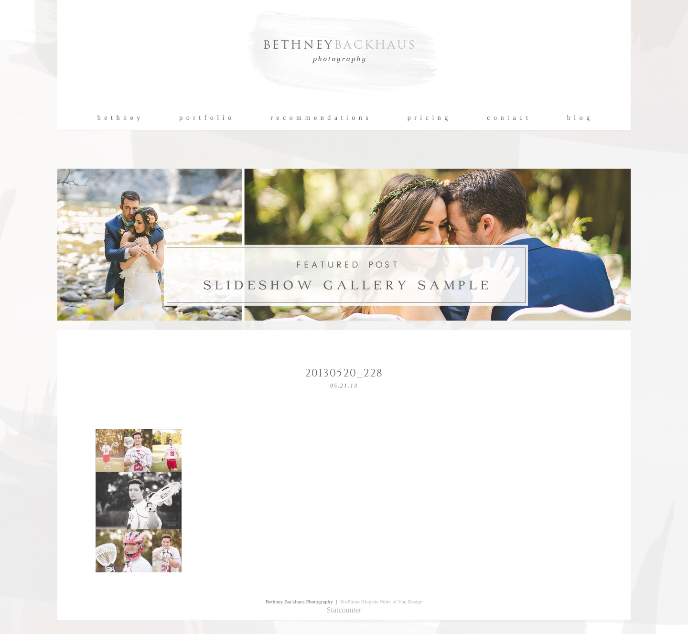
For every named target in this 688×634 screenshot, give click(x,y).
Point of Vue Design (401, 601)
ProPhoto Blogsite (359, 601)
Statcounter (344, 610)
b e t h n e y (119, 118)
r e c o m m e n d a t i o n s (319, 118)
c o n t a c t (507, 118)
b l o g (579, 118)
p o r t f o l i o (205, 118)
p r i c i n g (428, 118)
